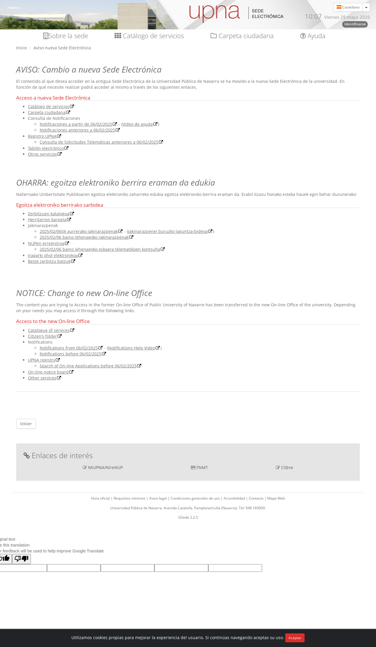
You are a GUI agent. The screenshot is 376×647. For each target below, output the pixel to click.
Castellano (348, 7)
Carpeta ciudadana (242, 35)
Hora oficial (101, 498)
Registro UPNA (42, 136)
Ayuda (312, 35)
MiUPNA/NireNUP (105, 467)
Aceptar (294, 637)
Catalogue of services (49, 330)
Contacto (256, 498)
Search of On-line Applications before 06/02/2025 (88, 366)
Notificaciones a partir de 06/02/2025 (76, 124)
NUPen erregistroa (46, 243)
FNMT (202, 467)
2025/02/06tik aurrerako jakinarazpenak (79, 231)
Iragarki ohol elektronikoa (53, 255)
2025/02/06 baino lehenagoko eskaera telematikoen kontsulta (100, 249)
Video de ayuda (137, 124)
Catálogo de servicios (149, 35)
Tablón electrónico (46, 148)
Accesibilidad (235, 498)
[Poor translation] (21, 559)
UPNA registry (41, 360)
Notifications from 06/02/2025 (69, 348)
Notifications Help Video (131, 348)
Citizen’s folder (42, 336)
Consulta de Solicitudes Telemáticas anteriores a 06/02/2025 (99, 142)
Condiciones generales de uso (196, 498)
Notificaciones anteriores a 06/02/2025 (77, 130)
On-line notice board (48, 372)
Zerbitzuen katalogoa (48, 213)
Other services (42, 378)
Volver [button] (26, 423)
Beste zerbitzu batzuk (49, 261)
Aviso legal (158, 498)
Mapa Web (276, 498)
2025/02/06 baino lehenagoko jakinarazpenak (84, 237)
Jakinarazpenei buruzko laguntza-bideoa (168, 231)
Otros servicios (42, 154)
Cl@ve (287, 467)
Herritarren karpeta (47, 219)
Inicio (21, 48)
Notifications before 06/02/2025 (70, 354)
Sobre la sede (65, 35)
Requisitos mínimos (130, 498)
